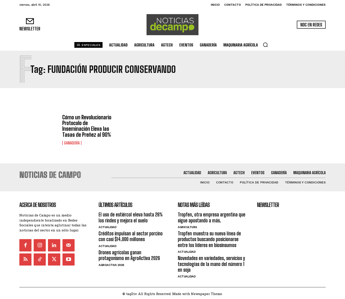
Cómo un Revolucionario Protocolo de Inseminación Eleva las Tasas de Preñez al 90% (86, 126)
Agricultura (187, 226)
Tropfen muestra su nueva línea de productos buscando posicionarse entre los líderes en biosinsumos (209, 238)
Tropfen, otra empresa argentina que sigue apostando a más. (211, 216)
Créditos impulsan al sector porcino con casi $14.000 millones (131, 235)
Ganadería (72, 143)
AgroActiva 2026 (111, 263)
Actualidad (107, 226)
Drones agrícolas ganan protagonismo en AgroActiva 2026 (129, 254)
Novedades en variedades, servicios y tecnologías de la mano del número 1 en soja (211, 263)
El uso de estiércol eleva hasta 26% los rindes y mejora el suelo (131, 216)
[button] (265, 44)
